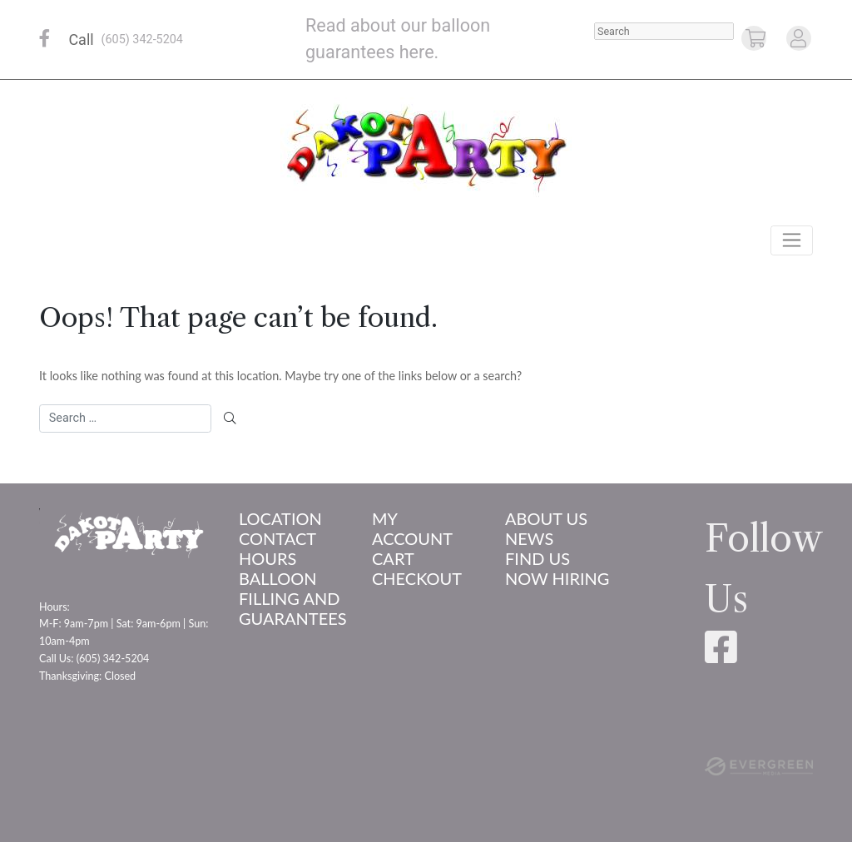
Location (280, 518)
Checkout (417, 578)
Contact (277, 538)
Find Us (537, 558)
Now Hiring (557, 578)
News (529, 538)
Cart (393, 558)
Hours (267, 558)
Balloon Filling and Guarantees (293, 598)
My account (412, 528)
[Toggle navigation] (791, 240)
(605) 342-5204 (142, 39)
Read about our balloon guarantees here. (397, 38)
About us (546, 518)
